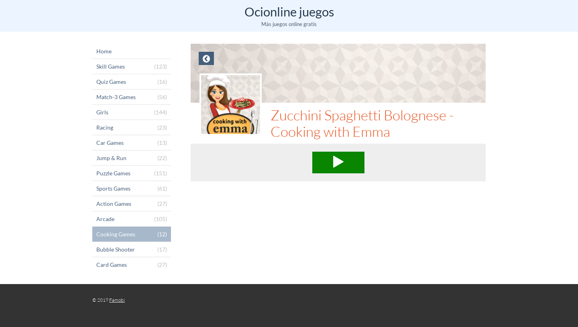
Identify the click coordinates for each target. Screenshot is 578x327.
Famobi (117, 300)
